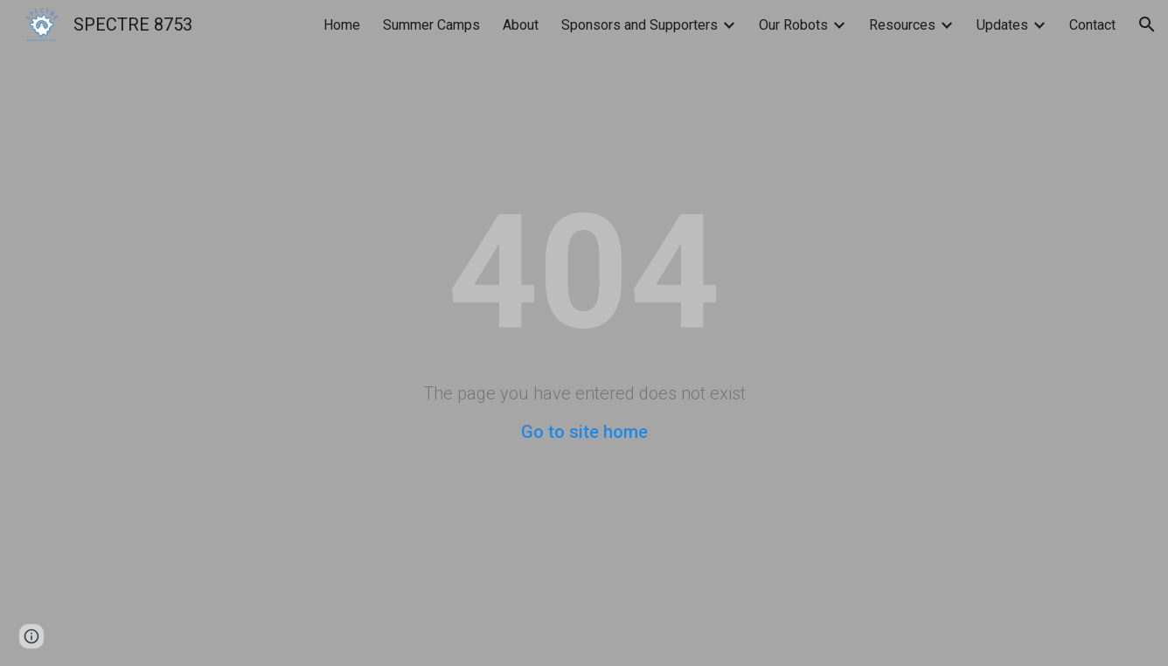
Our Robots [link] (793, 25)
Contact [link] (1092, 25)
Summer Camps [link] (431, 25)
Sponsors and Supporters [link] (639, 25)
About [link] (521, 25)
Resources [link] (902, 25)
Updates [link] (1002, 25)
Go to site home (584, 431)
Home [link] (341, 25)
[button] (1147, 24)
